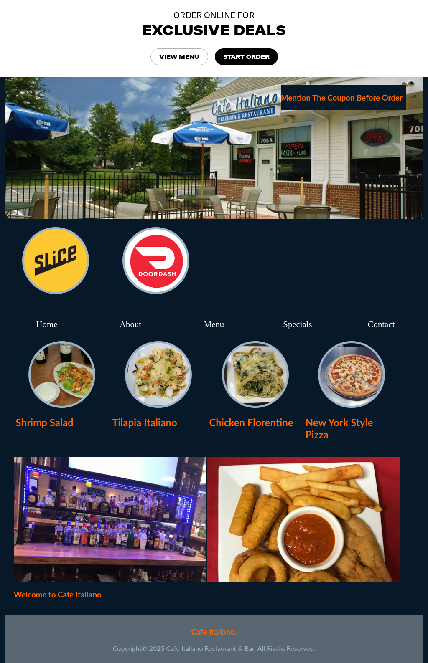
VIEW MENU (179, 57)
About (130, 324)
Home (47, 324)
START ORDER (246, 57)
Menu (214, 324)
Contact (381, 324)
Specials (297, 324)
